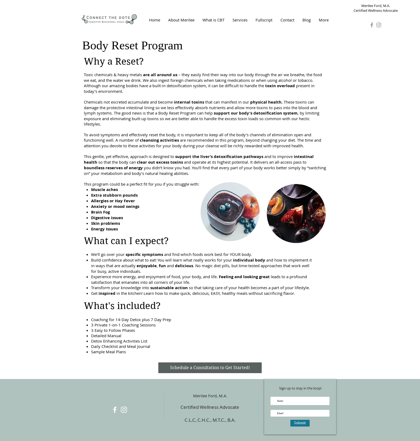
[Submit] (300, 423)
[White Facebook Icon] (115, 410)
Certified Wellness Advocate (210, 407)
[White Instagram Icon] (124, 410)
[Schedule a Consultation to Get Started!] (210, 367)
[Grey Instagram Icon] (379, 25)
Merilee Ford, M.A (209, 395)
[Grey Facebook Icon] (372, 25)
